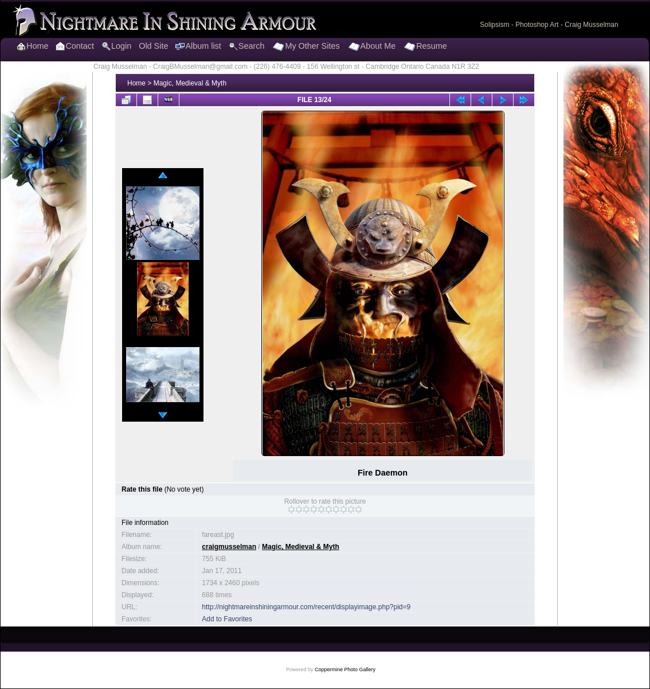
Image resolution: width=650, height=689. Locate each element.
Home (136, 83)
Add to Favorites (227, 619)
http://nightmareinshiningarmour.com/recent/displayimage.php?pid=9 (306, 607)
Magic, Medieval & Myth (190, 83)
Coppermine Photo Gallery (345, 669)
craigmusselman (229, 547)
